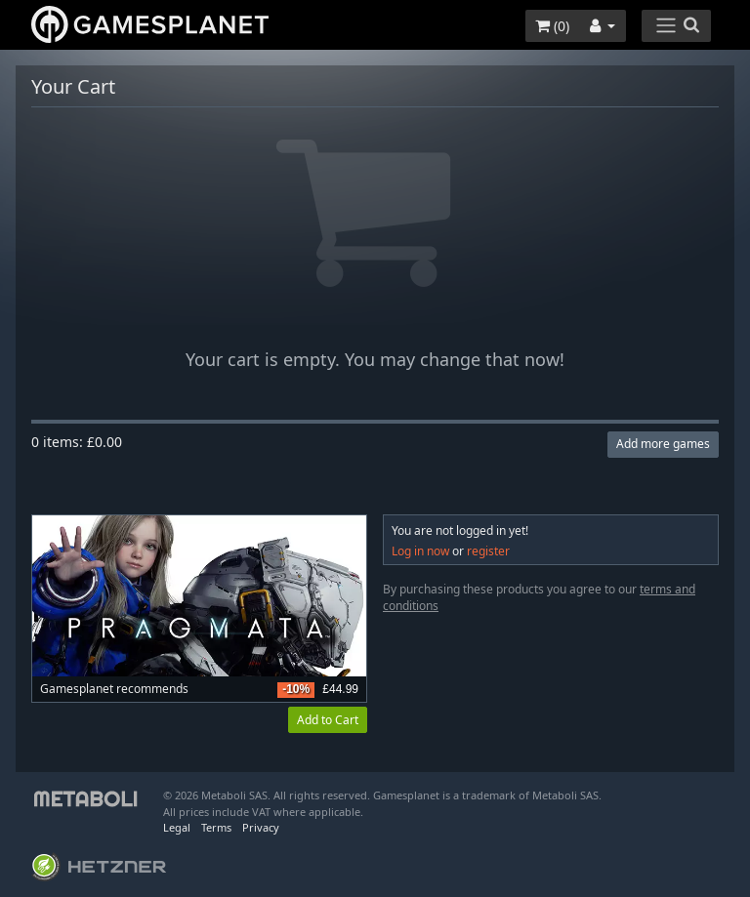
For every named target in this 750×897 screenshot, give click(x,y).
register (488, 551)
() (552, 26)
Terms (216, 827)
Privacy (260, 827)
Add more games (663, 443)
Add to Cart (327, 720)
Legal (176, 827)
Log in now (420, 551)
